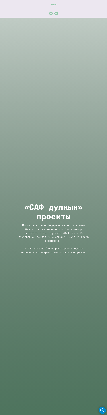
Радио (53, 5)
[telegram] (51, 13)
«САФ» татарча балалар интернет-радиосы (54, 248)
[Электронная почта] (56, 13)
